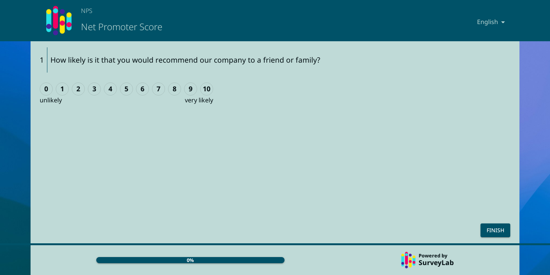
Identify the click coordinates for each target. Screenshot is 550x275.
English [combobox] (487, 22)
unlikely (51, 100)
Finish (495, 230)
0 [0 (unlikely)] (46, 88)
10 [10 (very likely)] (206, 88)
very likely (199, 100)
